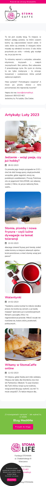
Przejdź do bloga (23, 427)
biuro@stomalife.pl (25, 92)
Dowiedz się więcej (11, 476)
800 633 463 (23, 469)
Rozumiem (12, 480)
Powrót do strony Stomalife (23, 2)
